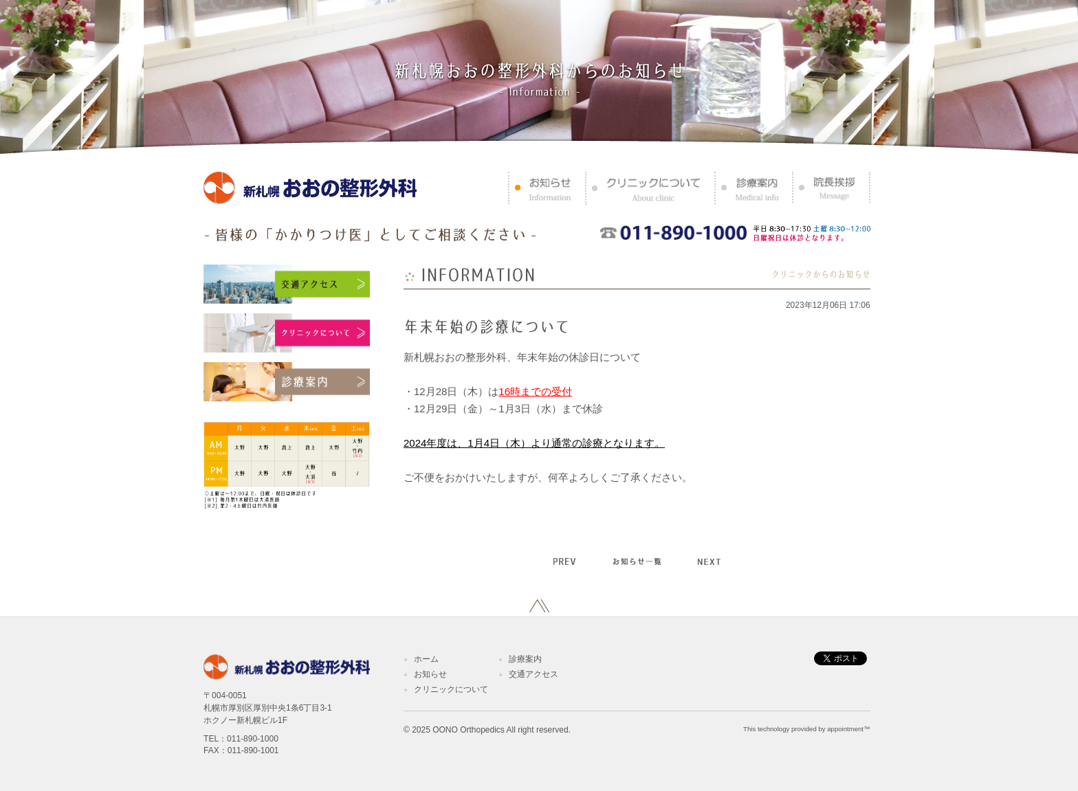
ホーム (426, 659)
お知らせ (430, 674)
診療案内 (525, 659)
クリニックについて (451, 689)
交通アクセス (533, 674)
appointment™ (848, 729)
